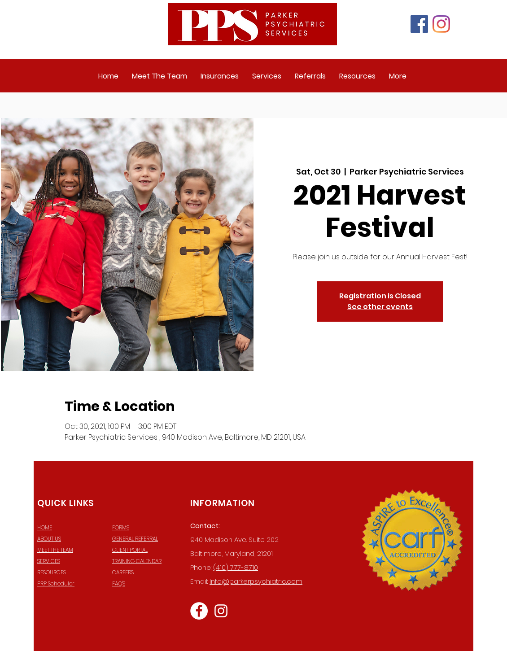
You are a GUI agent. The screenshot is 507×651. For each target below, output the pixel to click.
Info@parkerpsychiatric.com (256, 581)
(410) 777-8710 (235, 567)
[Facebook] (419, 24)
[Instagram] (441, 24)
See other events (380, 306)
